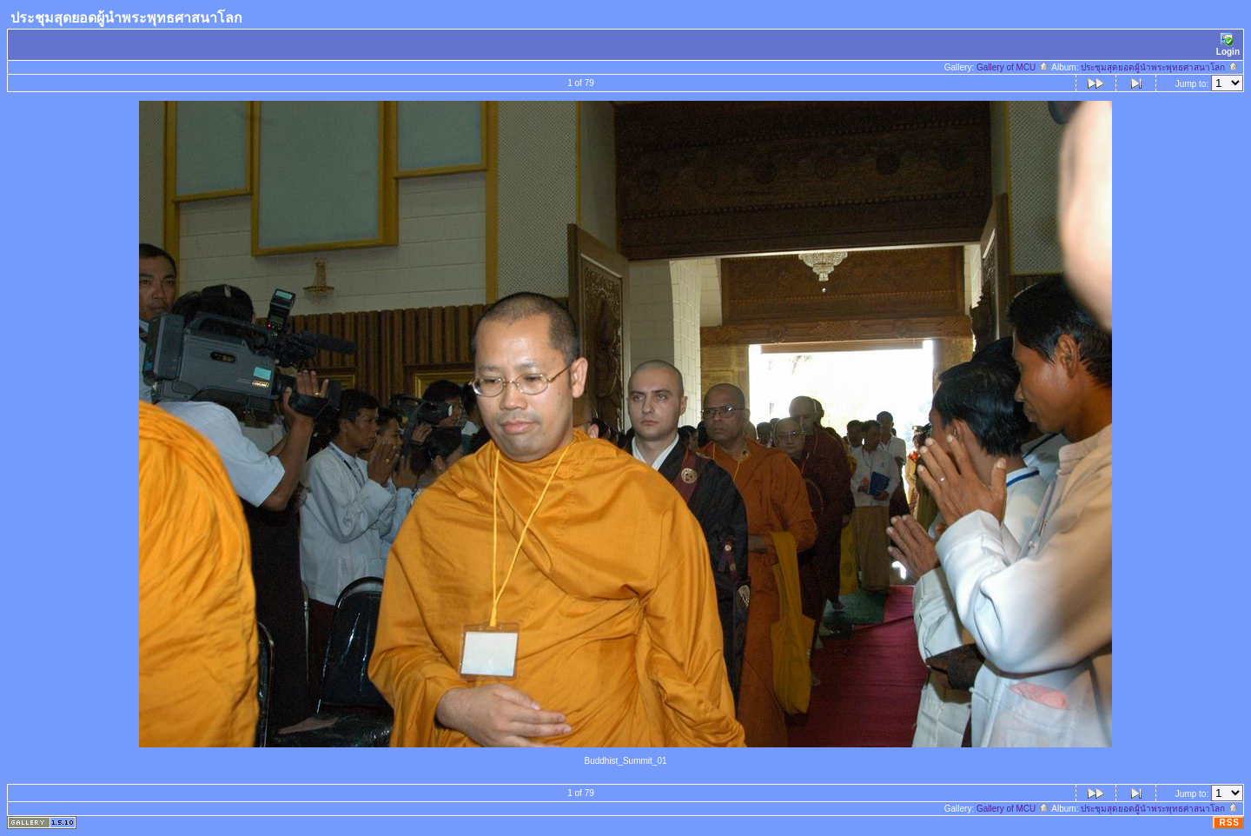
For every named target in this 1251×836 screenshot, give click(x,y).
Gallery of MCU (1012, 67)
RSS (1229, 822)
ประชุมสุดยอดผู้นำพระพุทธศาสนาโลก (1160, 67)
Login (1228, 44)
